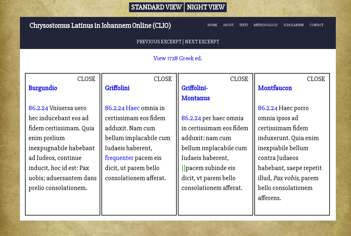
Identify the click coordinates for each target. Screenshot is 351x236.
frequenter (119, 158)
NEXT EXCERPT (202, 42)
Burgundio (43, 88)
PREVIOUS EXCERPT (159, 42)
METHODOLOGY (266, 25)
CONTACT (316, 25)
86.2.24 (38, 108)
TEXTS (243, 25)
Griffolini (117, 88)
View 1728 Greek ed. (177, 58)
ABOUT (228, 25)
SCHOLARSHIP (294, 25)
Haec (133, 108)
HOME (212, 25)
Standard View (156, 7)
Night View (206, 7)
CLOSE (86, 79)
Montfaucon (275, 88)
